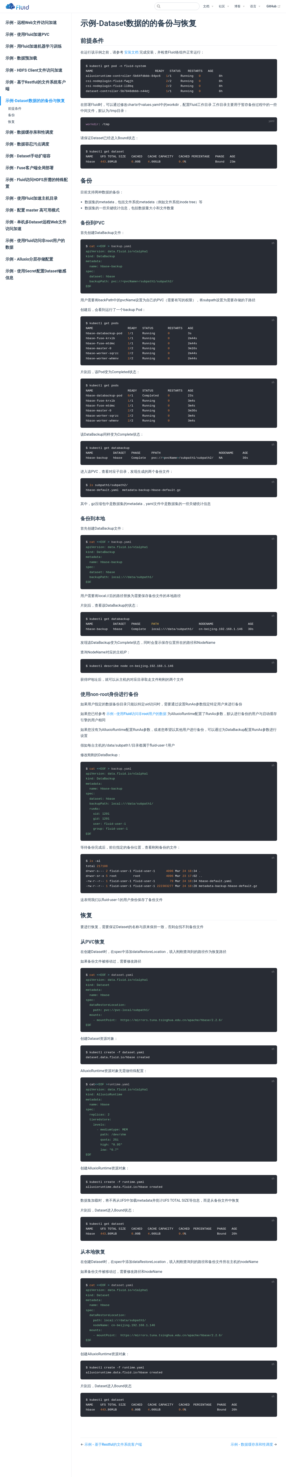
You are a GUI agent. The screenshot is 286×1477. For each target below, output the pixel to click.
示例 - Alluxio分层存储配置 (29, 259)
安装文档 (131, 52)
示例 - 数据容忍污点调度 (27, 144)
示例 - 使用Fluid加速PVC (27, 34)
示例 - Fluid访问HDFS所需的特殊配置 (36, 183)
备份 (11, 115)
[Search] (177, 6)
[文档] (208, 6)
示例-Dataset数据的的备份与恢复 (35, 100)
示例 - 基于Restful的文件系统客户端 (35, 85)
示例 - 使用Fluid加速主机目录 (31, 198)
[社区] (224, 6)
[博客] (239, 6)
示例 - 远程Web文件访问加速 (31, 22)
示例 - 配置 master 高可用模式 (32, 210)
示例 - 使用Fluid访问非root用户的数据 (35, 244)
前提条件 (14, 109)
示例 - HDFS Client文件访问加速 (33, 70)
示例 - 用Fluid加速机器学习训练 (33, 46)
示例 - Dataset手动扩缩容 (27, 156)
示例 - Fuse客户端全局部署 (29, 168)
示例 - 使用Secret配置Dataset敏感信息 (35, 274)
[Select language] (255, 6)
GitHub (274, 6)
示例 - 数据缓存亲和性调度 (29, 132)
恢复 (11, 122)
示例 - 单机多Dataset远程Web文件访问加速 (35, 225)
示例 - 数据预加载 (21, 58)
